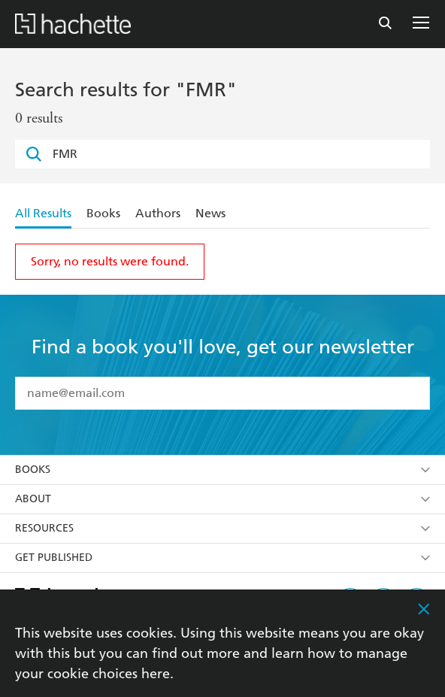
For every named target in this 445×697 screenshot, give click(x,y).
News (210, 213)
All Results (43, 213)
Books (103, 213)
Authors (157, 213)
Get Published (222, 557)
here (155, 673)
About (222, 498)
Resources (222, 528)
